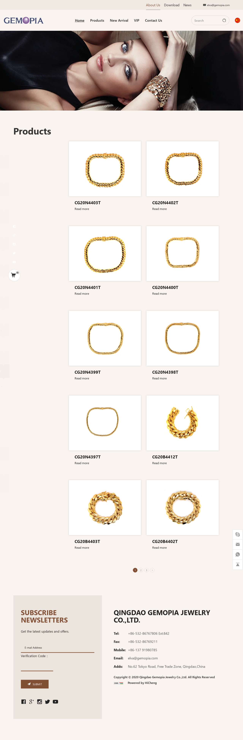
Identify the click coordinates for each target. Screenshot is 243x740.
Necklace (15, 393)
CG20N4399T (124, 371)
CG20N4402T (202, 202)
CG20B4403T (123, 541)
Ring (9, 415)
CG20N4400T (202, 287)
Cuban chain (17, 437)
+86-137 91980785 (142, 655)
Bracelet (14, 398)
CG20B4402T (201, 541)
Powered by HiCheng (142, 687)
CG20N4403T (124, 202)
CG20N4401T (124, 287)
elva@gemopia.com (218, 5)
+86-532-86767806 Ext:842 (148, 638)
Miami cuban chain (20, 386)
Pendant (12, 407)
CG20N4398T (202, 371)
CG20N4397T (124, 456)
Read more (118, 208)
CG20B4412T (201, 456)
